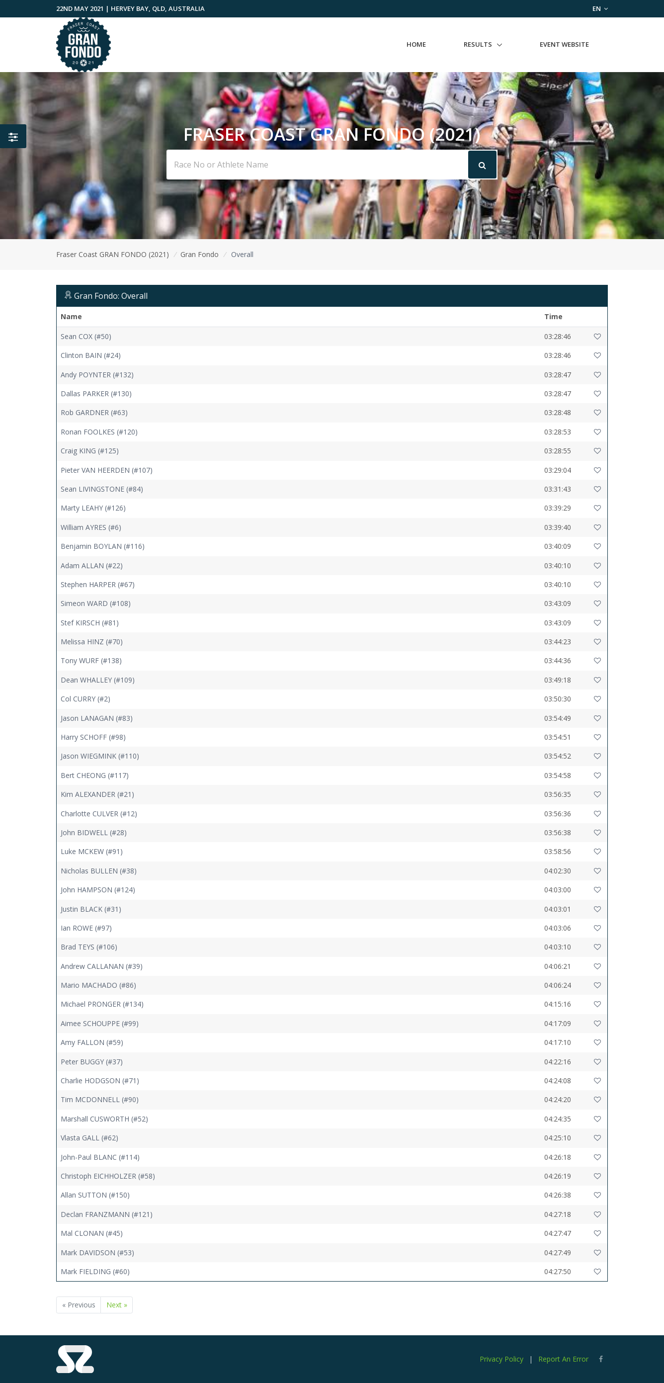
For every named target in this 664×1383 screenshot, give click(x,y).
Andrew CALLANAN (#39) (102, 966)
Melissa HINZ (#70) (92, 641)
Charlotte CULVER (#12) (99, 813)
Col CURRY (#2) (85, 698)
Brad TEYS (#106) (89, 946)
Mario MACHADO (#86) (98, 985)
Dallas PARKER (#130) (96, 393)
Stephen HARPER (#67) (98, 584)
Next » (116, 1304)
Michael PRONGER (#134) (102, 1004)
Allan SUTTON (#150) (95, 1195)
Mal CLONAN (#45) (92, 1233)
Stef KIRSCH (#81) (90, 622)
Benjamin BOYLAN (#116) (103, 546)
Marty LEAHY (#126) (93, 508)
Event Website (564, 44)
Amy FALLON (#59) (92, 1042)
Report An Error (563, 1359)
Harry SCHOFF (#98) (93, 737)
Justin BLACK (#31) (91, 909)
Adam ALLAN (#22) (92, 565)
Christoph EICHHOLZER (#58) (108, 1176)
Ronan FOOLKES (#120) (99, 431)
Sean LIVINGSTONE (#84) (102, 489)
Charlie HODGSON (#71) (100, 1080)
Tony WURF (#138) (91, 660)
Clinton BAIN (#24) (91, 355)
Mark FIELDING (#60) (95, 1271)
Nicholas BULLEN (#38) (99, 870)
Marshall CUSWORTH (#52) (104, 1119)
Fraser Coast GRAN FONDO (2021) (112, 254)
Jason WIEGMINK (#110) (100, 756)
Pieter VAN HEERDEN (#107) (107, 470)
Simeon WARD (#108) (96, 603)
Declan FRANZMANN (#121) (107, 1214)
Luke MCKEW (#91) (92, 851)
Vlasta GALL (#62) (89, 1137)
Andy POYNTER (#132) (97, 374)
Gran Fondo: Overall (111, 295)
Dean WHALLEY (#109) (98, 680)
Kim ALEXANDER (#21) (97, 794)
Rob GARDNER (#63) (94, 412)
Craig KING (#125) (90, 450)
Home (416, 44)
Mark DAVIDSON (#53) (97, 1252)
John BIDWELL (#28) (94, 832)
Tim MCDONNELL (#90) (100, 1099)
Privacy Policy (501, 1359)
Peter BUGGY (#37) (92, 1061)
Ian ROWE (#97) (86, 928)
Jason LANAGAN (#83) (97, 718)
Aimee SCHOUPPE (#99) (100, 1023)
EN (600, 8)
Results (478, 44)
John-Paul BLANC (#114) (100, 1157)
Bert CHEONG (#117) (95, 775)
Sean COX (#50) (86, 336)
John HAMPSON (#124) (98, 889)
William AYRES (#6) (91, 527)
